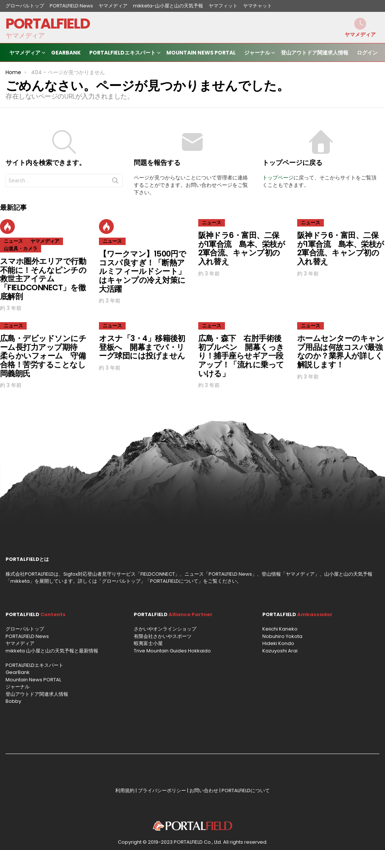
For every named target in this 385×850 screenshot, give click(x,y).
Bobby (13, 701)
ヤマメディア (113, 5)
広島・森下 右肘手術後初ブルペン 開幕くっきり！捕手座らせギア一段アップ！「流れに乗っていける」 (241, 356)
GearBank (66, 52)
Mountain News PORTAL (201, 52)
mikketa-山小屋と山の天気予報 (168, 5)
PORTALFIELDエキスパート (122, 53)
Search (115, 182)
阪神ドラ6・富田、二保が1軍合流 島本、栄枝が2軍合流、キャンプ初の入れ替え (241, 248)
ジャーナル (257, 53)
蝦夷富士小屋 (148, 643)
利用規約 (125, 790)
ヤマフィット (223, 5)
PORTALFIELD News (71, 5)
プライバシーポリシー (162, 790)
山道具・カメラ (20, 248)
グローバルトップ (25, 5)
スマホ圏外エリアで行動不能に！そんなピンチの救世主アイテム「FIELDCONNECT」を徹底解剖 (43, 279)
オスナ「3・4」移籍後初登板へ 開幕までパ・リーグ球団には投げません (142, 347)
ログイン (367, 52)
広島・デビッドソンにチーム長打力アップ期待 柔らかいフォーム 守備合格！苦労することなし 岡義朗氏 (46, 356)
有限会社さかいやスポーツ (163, 636)
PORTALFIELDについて (174, 581)
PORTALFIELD (48, 23)
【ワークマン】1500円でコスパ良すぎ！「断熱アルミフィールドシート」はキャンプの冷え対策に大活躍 (142, 271)
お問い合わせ (203, 790)
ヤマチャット (257, 5)
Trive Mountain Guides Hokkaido (172, 650)
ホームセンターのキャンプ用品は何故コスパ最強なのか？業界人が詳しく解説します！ (340, 351)
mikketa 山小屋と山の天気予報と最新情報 (52, 650)
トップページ (277, 178)
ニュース (13, 241)
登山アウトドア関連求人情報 (314, 52)
